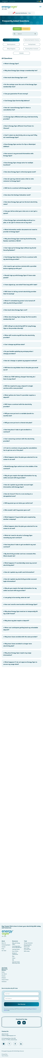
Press (3, 948)
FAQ (13, 960)
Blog (13, 956)
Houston (3, 975)
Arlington (4, 977)
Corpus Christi (5, 979)
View (29, 13)
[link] (11, 40)
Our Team (4, 950)
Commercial (12, 1)
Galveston (4, 981)
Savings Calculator (28, 943)
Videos (13, 958)
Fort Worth (4, 974)
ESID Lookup (26, 951)
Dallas (3, 972)
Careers (3, 946)
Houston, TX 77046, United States (9, 1039)
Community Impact (6, 944)
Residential (17, 28)
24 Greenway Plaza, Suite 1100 (9, 1038)
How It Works (15, 951)
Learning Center (16, 949)
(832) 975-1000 (5, 1034)
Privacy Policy (28, 1008)
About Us (4, 943)
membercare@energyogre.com (9, 1035)
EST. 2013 (10, 7)
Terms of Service (5, 1055)
